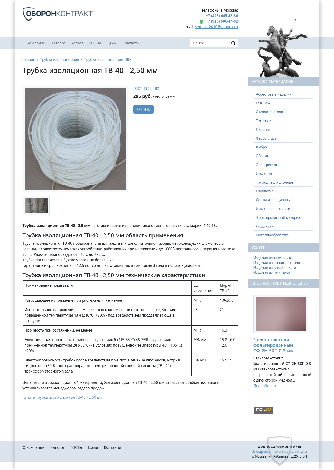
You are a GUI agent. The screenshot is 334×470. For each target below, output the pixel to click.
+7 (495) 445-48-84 (222, 15)
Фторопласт (266, 138)
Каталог (58, 43)
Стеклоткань (267, 191)
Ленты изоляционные (274, 200)
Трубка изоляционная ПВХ (107, 59)
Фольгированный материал (279, 218)
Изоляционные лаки (273, 209)
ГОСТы (95, 43)
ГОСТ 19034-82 (146, 88)
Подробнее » (264, 385)
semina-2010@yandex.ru (216, 26)
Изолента (264, 174)
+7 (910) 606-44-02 (222, 21)
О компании (35, 43)
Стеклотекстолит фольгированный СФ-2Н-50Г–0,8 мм (273, 345)
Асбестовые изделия (274, 94)
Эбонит (262, 156)
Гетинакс (263, 103)
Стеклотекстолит (270, 112)
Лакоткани (264, 226)
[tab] (283, 94)
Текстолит (264, 121)
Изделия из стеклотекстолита (278, 263)
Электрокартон (269, 165)
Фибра (261, 147)
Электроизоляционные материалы (279, 451)
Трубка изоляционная (59, 59)
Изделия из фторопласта (274, 268)
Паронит (263, 130)
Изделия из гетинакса (271, 272)
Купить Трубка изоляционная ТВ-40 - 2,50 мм (63, 397)
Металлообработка (272, 235)
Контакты (131, 43)
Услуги (77, 43)
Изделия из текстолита (273, 258)
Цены (112, 43)
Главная (28, 59)
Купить (143, 109)
